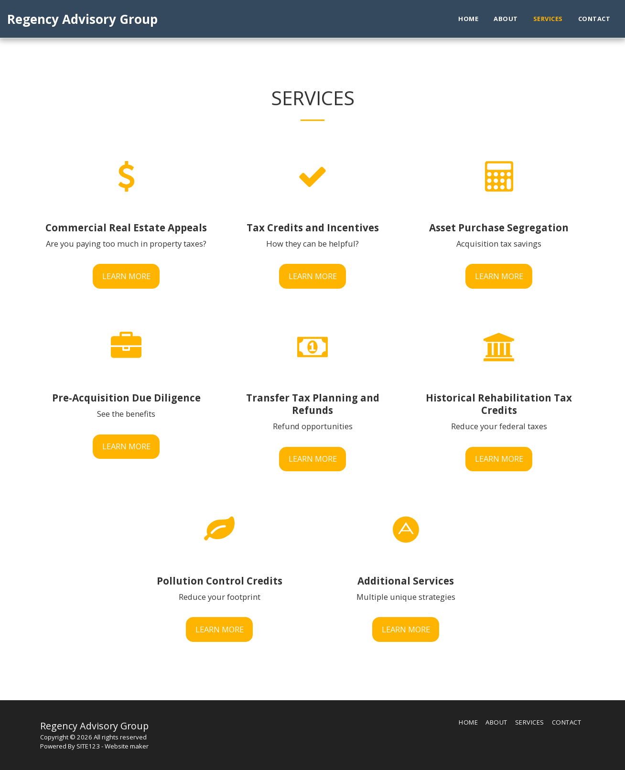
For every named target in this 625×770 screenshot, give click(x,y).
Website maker (127, 746)
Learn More (126, 276)
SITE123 (88, 746)
